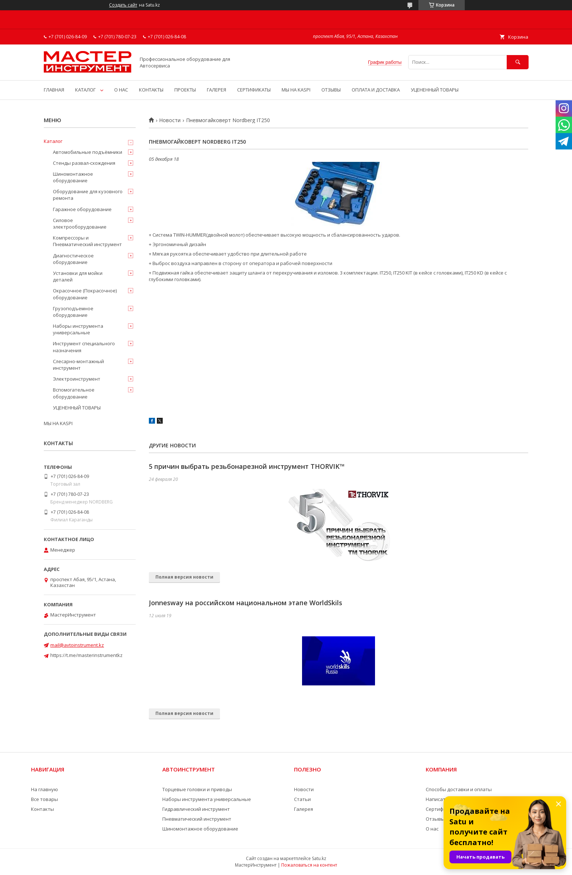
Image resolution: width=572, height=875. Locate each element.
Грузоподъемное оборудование (73, 311)
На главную (44, 789)
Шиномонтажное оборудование (73, 177)
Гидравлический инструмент (196, 809)
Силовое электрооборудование (80, 223)
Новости (170, 120)
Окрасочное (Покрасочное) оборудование (85, 293)
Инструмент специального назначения (84, 346)
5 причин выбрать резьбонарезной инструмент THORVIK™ (247, 466)
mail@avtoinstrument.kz (77, 645)
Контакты (42, 809)
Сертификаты (442, 809)
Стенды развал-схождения (84, 163)
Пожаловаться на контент (309, 865)
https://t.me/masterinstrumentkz (86, 655)
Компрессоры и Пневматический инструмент (87, 241)
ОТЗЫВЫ (331, 89)
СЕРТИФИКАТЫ (254, 89)
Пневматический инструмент (196, 819)
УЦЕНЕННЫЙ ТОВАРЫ (435, 89)
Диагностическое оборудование (73, 258)
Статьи (302, 799)
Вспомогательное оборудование (73, 393)
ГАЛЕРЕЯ (216, 89)
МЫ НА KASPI (296, 89)
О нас (432, 828)
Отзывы (435, 819)
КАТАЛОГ (85, 89)
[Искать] (518, 62)
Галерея (303, 809)
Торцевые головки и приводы (197, 789)
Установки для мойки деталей (78, 276)
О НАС (121, 89)
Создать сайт (123, 5)
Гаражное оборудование (82, 209)
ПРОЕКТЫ (185, 89)
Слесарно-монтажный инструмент (78, 364)
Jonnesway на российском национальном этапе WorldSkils (245, 602)
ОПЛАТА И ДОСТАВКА (376, 89)
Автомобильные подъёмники (87, 152)
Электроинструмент (76, 379)
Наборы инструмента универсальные (78, 329)
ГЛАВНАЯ (54, 89)
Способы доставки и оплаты (459, 789)
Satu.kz (319, 858)
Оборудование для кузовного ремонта (88, 194)
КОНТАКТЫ (151, 89)
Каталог (53, 141)
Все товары (44, 799)
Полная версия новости (184, 577)
